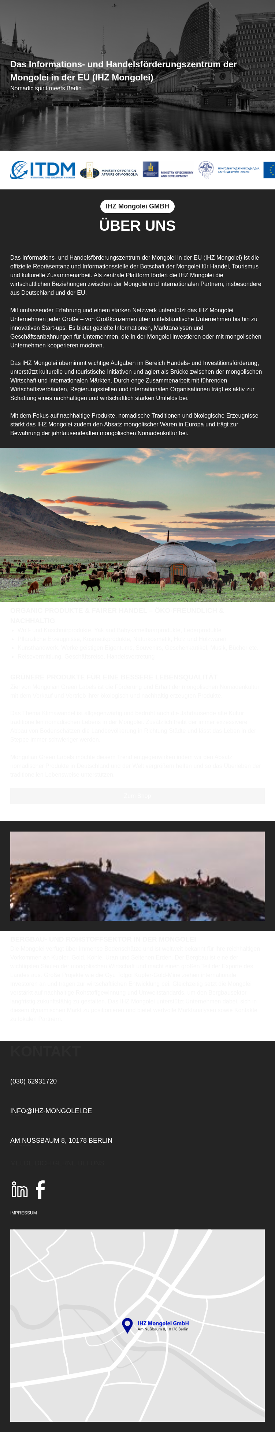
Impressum (23, 1213)
